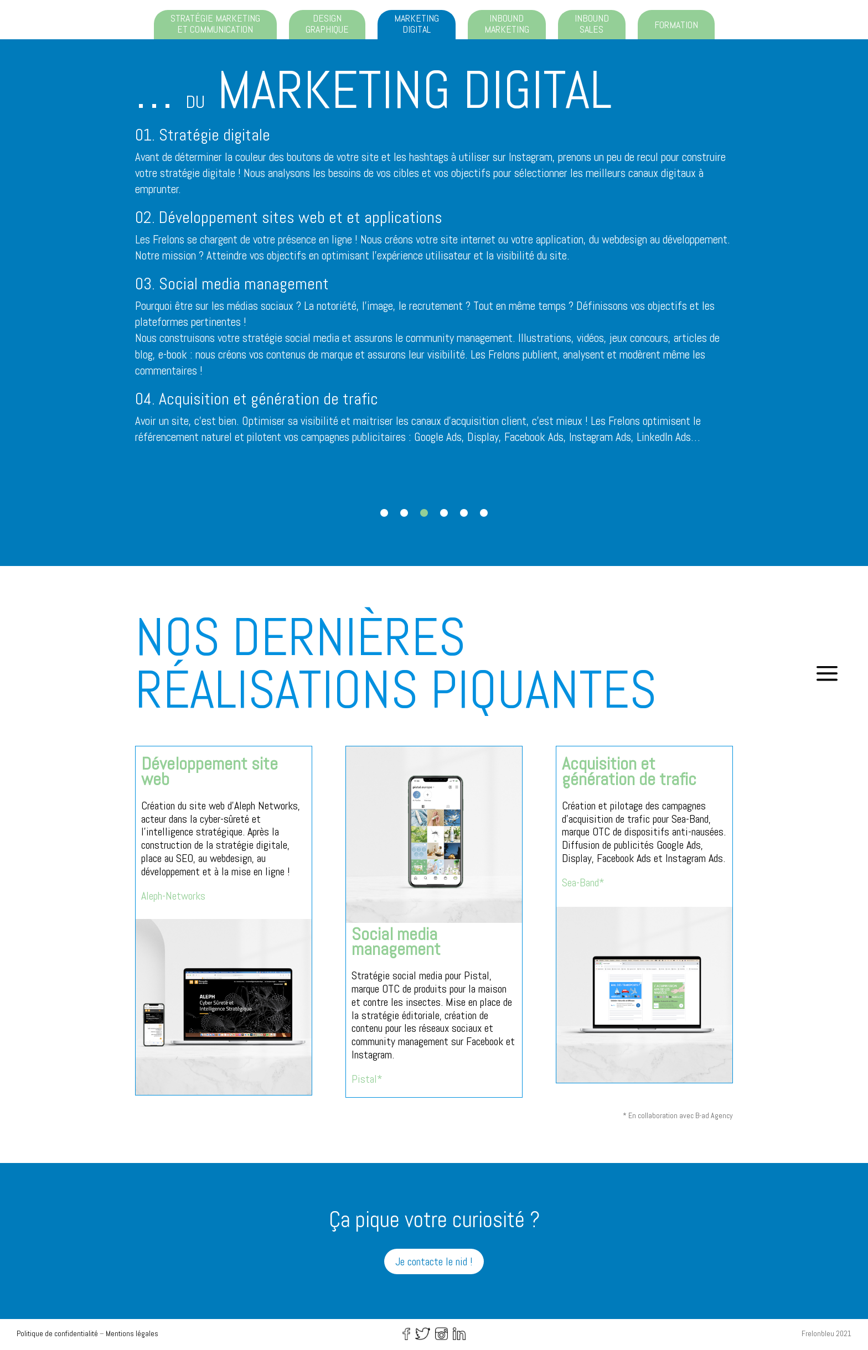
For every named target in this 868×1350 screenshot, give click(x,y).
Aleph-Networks (173, 896)
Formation (676, 24)
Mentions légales (132, 1333)
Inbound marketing (506, 23)
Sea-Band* (583, 882)
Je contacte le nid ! (434, 1261)
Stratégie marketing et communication (215, 23)
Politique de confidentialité (57, 1333)
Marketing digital (416, 23)
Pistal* (367, 1079)
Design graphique (327, 23)
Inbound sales (592, 23)
